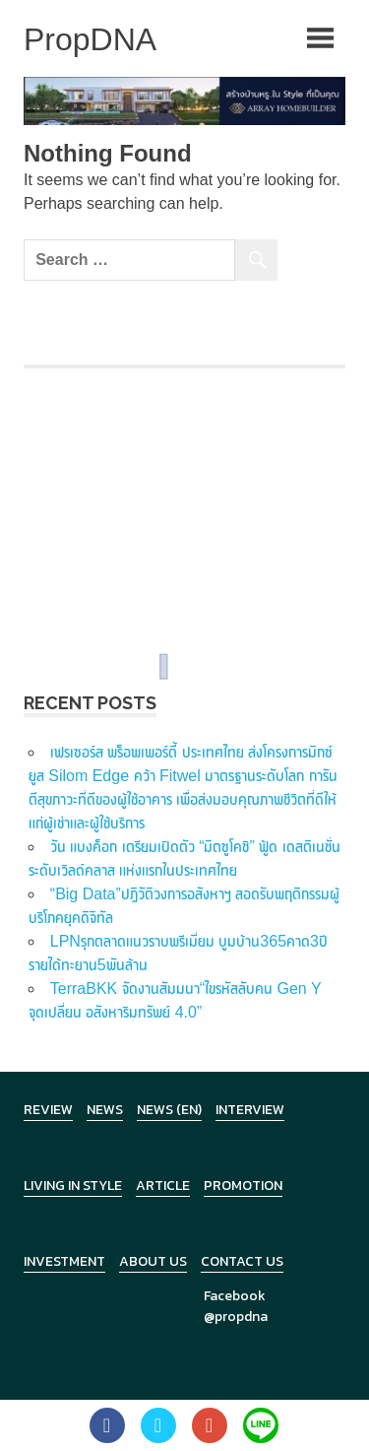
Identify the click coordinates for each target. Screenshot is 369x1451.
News (105, 1109)
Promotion (243, 1185)
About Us (153, 1261)
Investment (64, 1261)
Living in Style (73, 1185)
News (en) (169, 1109)
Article (163, 1185)
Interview (249, 1109)
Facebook (235, 1296)
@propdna (236, 1316)
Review (48, 1109)
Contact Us (242, 1261)
